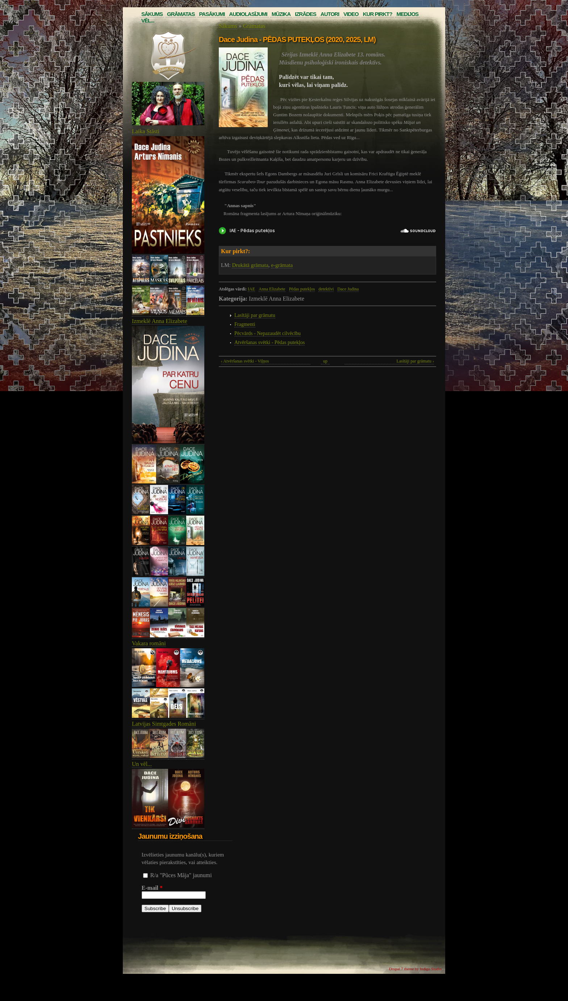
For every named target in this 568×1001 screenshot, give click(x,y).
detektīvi (326, 289)
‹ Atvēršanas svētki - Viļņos (245, 361)
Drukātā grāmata (250, 265)
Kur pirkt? (377, 14)
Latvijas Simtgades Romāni (164, 724)
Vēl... (147, 20)
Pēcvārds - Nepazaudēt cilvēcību (267, 333)
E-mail (152, 888)
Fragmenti (244, 324)
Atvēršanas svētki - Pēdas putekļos (269, 342)
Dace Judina (348, 289)
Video (351, 14)
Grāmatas (181, 14)
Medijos (408, 14)
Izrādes (305, 14)
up (325, 361)
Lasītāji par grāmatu (254, 315)
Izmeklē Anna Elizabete (159, 321)
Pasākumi (212, 14)
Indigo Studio (431, 969)
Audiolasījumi (248, 14)
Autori (330, 14)
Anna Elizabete (272, 289)
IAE (251, 289)
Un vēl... (142, 764)
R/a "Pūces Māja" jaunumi (181, 875)
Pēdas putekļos (302, 289)
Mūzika (281, 14)
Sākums (152, 14)
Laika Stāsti (145, 131)
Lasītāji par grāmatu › (415, 361)
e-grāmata (282, 265)
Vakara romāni (149, 643)
